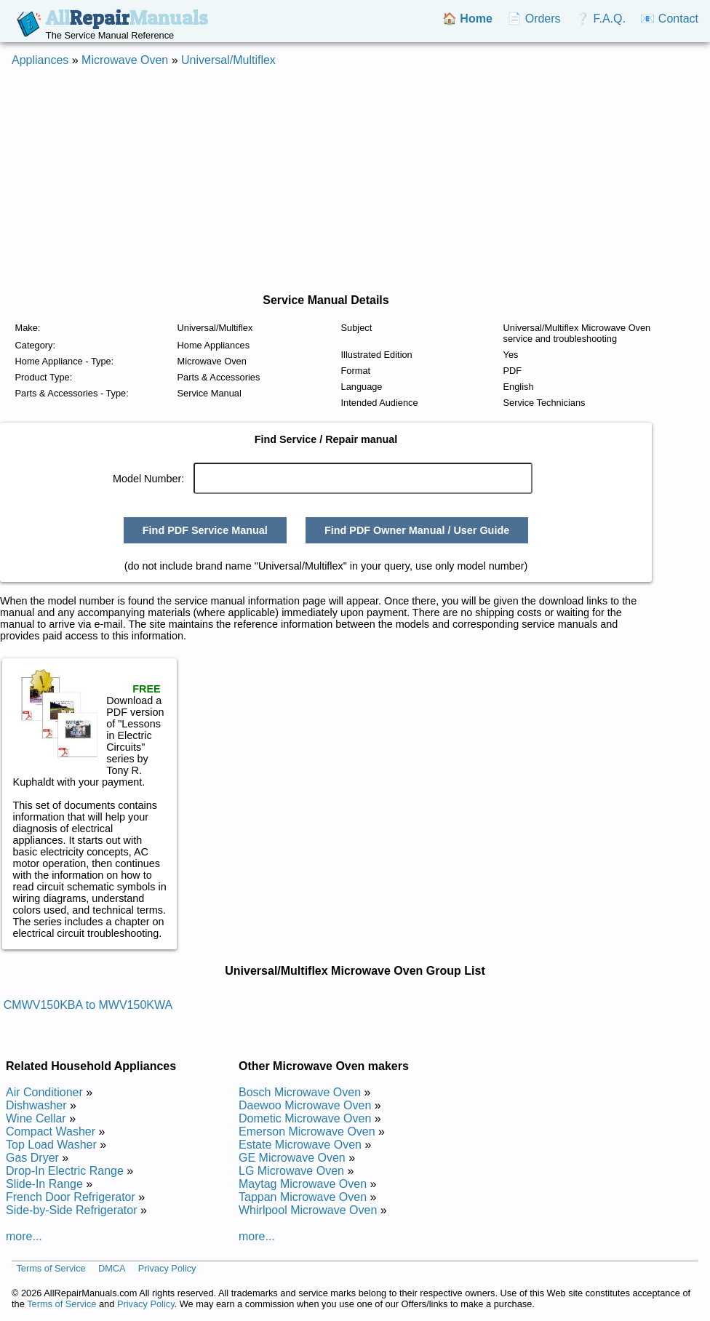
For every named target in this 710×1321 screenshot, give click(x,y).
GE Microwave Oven (292, 1158)
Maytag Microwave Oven (303, 1184)
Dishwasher (36, 1105)
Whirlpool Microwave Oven (308, 1210)
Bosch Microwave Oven (300, 1092)
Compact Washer (50, 1131)
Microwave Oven (124, 60)
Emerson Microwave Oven (307, 1131)
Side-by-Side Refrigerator (71, 1210)
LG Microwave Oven (291, 1171)
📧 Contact (669, 18)
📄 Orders (533, 18)
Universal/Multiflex (228, 60)
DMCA (112, 1268)
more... (24, 1236)
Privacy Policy (167, 1268)
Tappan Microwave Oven (303, 1197)
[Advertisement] (355, 180)
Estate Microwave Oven (300, 1144)
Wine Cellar (36, 1118)
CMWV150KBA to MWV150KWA (88, 1005)
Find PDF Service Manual (205, 530)
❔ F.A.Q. (600, 18)
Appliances (40, 60)
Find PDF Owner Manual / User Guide (416, 530)
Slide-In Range (44, 1184)
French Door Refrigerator (70, 1197)
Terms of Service (50, 1268)
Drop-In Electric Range (65, 1171)
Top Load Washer (51, 1144)
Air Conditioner (44, 1092)
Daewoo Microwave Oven (305, 1105)
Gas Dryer (32, 1158)
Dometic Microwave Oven (305, 1118)
